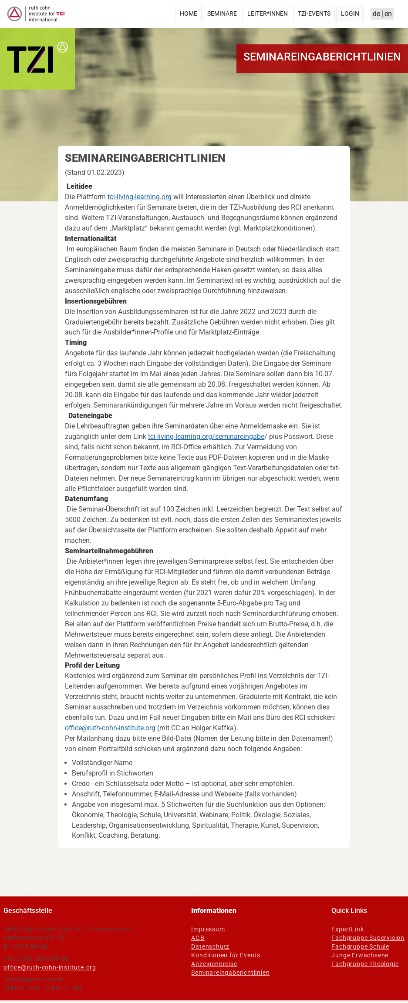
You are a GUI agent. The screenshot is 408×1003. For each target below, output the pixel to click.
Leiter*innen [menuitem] (267, 13)
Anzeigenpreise (214, 963)
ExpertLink (347, 929)
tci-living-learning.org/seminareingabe (206, 436)
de (376, 14)
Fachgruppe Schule (360, 946)
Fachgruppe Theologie (364, 963)
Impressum (208, 929)
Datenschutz (210, 946)
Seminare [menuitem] (222, 13)
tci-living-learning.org (140, 197)
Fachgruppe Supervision (368, 937)
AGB (197, 937)
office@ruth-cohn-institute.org (110, 728)
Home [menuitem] (188, 13)
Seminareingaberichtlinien (230, 972)
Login (350, 13)
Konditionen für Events (225, 955)
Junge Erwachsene (359, 955)
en (388, 14)
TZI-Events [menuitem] (314, 13)
